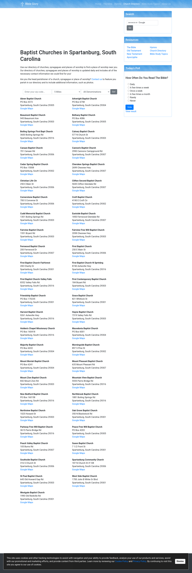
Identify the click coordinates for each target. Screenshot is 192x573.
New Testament (134, 54)
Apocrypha (132, 57)
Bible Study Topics (150, 4)
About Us (166, 4)
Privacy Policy (139, 561)
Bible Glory (29, 4)
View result (130, 111)
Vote (129, 107)
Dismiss (180, 561)
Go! (113, 91)
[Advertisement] (70, 27)
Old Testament (134, 50)
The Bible (107, 4)
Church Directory (132, 3)
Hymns (117, 4)
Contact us (97, 79)
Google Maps (26, 108)
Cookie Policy (121, 561)
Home (98, 4)
